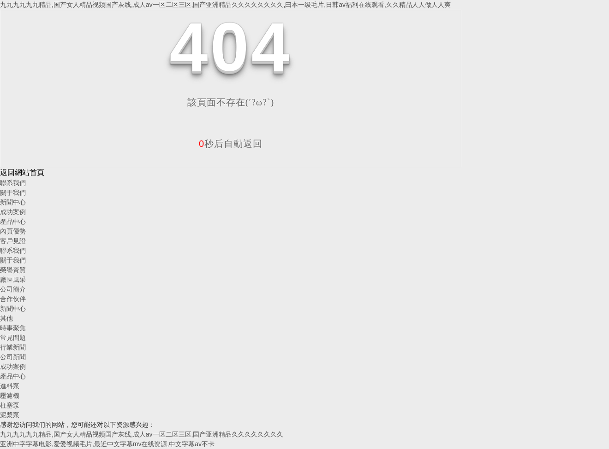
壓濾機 (9, 395)
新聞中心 (13, 202)
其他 (6, 318)
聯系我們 (13, 183)
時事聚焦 (13, 328)
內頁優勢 (13, 231)
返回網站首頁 (22, 172)
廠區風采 (13, 279)
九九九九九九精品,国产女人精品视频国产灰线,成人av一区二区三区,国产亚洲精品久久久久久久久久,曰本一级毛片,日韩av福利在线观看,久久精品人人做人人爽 (225, 4)
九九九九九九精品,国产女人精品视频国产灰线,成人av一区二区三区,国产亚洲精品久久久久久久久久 (141, 434)
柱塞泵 (9, 405)
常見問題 (13, 337)
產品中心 (13, 221)
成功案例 (13, 212)
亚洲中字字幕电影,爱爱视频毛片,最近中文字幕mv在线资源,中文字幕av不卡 (107, 444)
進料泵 (9, 386)
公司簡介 (13, 289)
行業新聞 (13, 347)
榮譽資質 (13, 270)
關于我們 (13, 192)
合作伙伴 (13, 299)
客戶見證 (13, 241)
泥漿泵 (9, 415)
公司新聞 (13, 357)
